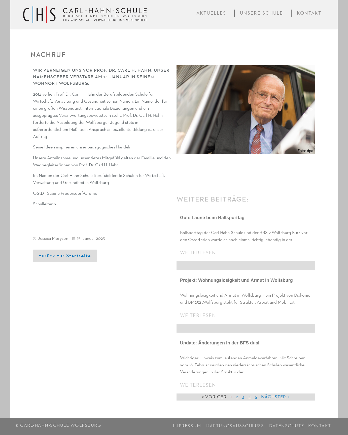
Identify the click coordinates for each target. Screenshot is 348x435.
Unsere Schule (263, 13)
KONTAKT (319, 426)
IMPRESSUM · (189, 426)
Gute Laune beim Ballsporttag (212, 217)
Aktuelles (212, 13)
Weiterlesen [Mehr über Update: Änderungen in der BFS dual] (198, 385)
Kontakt (310, 13)
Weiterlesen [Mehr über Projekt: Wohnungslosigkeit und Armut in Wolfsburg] (198, 315)
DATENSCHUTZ (286, 426)
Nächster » (275, 397)
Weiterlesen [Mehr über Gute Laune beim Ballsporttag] (198, 252)
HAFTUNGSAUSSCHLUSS (235, 426)
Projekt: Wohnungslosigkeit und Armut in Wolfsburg (236, 280)
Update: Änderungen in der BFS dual (219, 342)
